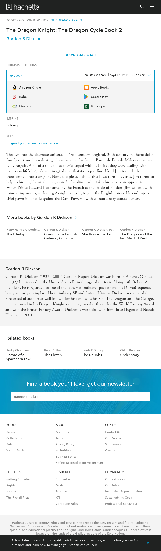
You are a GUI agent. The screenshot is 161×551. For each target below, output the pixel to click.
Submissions (113, 444)
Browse (11, 432)
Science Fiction (48, 143)
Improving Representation (123, 491)
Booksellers (63, 479)
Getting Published (19, 479)
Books (11, 425)
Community (114, 472)
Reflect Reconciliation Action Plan (79, 462)
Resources (64, 472)
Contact (112, 425)
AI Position (63, 450)
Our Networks (115, 479)
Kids (9, 444)
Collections (14, 438)
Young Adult (15, 450)
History (11, 491)
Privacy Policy (65, 444)
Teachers (61, 491)
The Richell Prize (17, 497)
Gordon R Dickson (24, 38)
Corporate (15, 472)
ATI (58, 497)
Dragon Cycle (15, 143)
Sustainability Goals (118, 497)
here (94, 545)
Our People (113, 438)
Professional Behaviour (121, 503)
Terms (59, 438)
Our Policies (113, 485)
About (61, 425)
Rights (10, 485)
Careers (110, 450)
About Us (62, 432)
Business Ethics (66, 456)
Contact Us (112, 432)
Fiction (31, 143)
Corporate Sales (67, 503)
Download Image (80, 55)
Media (60, 485)
